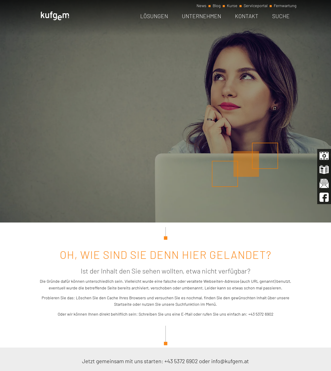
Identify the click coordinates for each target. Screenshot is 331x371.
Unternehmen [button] (201, 16)
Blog (217, 5)
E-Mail (186, 314)
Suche (281, 16)
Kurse (232, 5)
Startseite (123, 304)
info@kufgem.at (230, 361)
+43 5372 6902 (261, 314)
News (201, 5)
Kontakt (246, 16)
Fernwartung (285, 5)
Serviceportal (256, 5)
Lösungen (154, 16)
